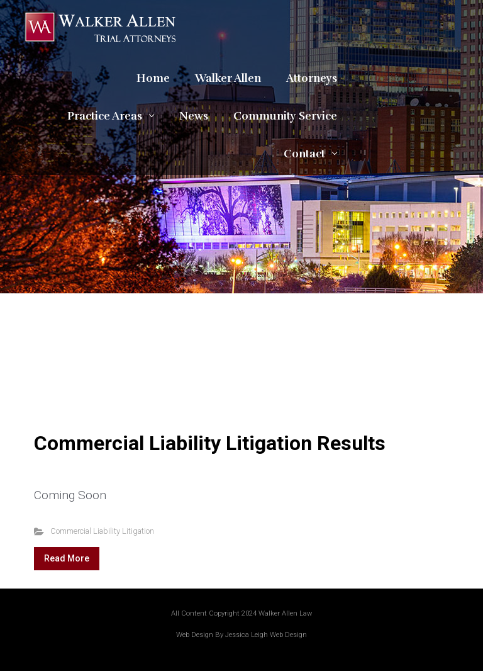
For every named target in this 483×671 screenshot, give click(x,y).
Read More (66, 558)
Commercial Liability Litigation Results (210, 443)
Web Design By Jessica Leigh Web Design (241, 635)
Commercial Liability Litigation (102, 531)
